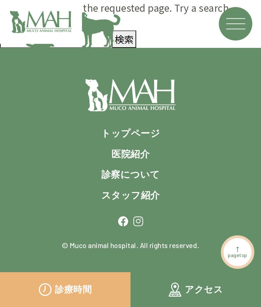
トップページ (130, 133)
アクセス (196, 290)
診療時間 (65, 289)
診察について (130, 174)
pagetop (237, 252)
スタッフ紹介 (130, 195)
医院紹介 (130, 154)
